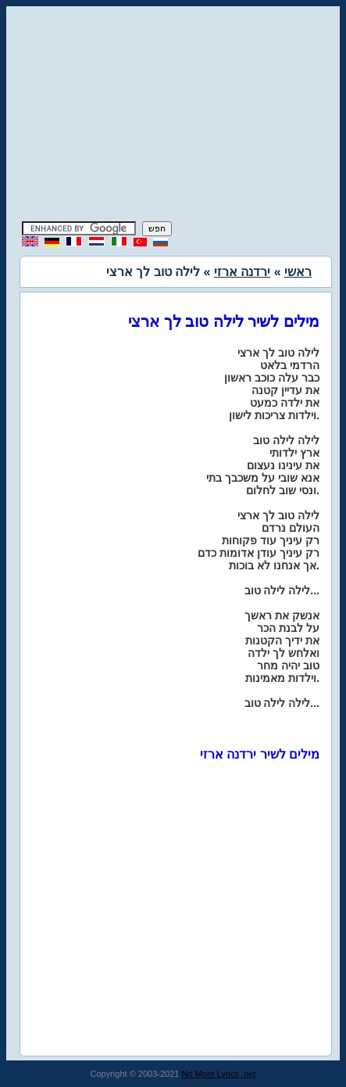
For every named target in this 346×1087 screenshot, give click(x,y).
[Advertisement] (173, 115)
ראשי (298, 271)
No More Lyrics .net (219, 1073)
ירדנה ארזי (242, 271)
